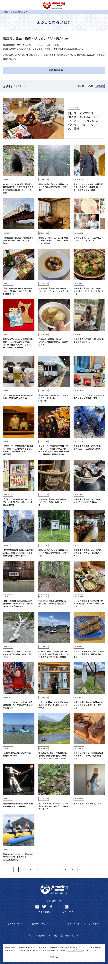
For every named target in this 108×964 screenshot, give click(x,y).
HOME (5, 12)
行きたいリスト (70, 936)
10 (80, 869)
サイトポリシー (63, 956)
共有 (53, 936)
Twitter (44, 907)
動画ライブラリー (40, 923)
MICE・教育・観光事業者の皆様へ (37, 956)
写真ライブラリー (15, 923)
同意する (54, 957)
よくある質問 (95, 923)
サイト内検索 (37, 936)
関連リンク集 (80, 956)
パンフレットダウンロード (68, 923)
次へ (91, 869)
